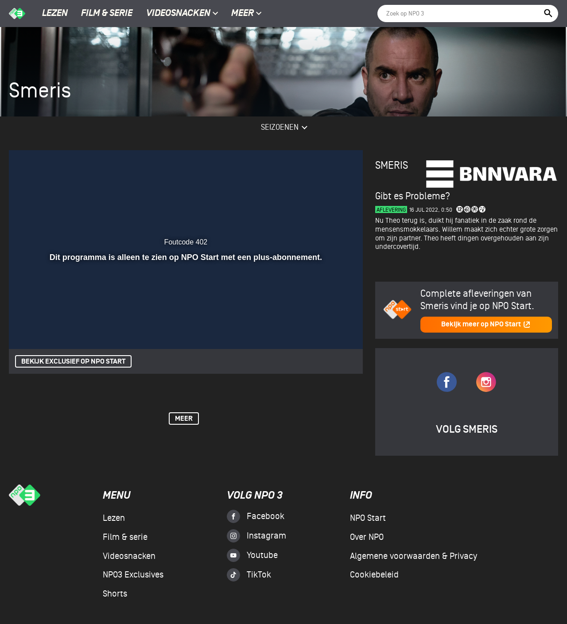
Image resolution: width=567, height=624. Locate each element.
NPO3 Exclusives (133, 575)
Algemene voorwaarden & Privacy (413, 556)
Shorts (115, 594)
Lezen (55, 13)
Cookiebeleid (374, 575)
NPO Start (368, 518)
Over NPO (367, 537)
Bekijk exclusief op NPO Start (73, 361)
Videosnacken (178, 13)
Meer (246, 13)
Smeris (391, 165)
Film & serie (106, 13)
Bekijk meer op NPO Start (486, 324)
